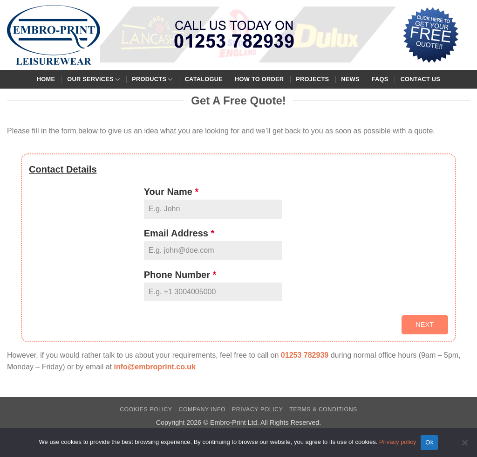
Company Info (202, 409)
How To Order (259, 79)
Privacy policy (397, 441)
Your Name (171, 192)
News (350, 79)
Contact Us (421, 79)
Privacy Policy (257, 409)
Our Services (93, 79)
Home (46, 79)
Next (425, 324)
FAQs (380, 79)
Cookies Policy (146, 409)
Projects (312, 79)
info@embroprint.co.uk (155, 367)
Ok (429, 442)
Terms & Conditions (323, 409)
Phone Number (180, 275)
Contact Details (63, 169)
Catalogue (204, 79)
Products (152, 79)
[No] (464, 445)
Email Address (179, 233)
